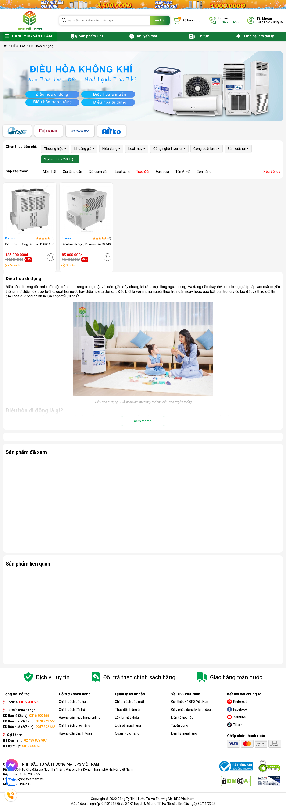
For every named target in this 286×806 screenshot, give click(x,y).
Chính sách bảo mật (129, 701)
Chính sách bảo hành (74, 701)
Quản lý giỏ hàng (127, 733)
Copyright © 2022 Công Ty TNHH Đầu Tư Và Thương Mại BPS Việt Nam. (143, 799)
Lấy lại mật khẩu (127, 717)
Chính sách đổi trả (72, 709)
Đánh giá (162, 172)
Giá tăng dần (72, 172)
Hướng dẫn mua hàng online (79, 717)
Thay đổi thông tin (128, 709)
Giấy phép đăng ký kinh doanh (192, 709)
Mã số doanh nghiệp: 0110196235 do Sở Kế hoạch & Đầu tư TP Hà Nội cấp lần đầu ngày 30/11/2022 (143, 804)
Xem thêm (143, 421)
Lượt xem (122, 172)
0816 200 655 (30, 774)
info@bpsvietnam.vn (28, 779)
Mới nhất (49, 172)
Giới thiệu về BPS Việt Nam (190, 701)
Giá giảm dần (98, 172)
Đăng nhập (263, 22)
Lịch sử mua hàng (128, 725)
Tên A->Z (182, 172)
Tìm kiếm (160, 20)
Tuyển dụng (179, 725)
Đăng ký (278, 22)
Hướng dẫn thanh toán (75, 733)
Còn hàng (204, 172)
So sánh (15, 265)
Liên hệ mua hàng (184, 733)
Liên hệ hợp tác (182, 717)
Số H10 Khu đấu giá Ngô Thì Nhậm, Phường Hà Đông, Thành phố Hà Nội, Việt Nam (74, 769)
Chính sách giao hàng (74, 725)
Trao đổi (142, 172)
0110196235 (21, 784)
